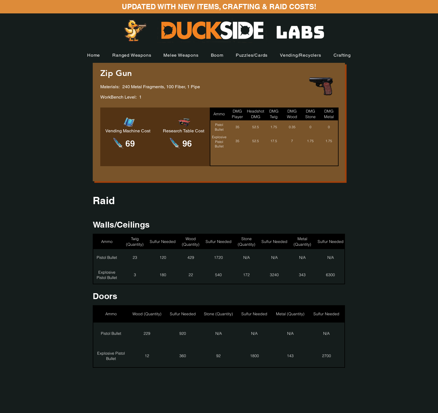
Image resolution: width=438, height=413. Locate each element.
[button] (131, 55)
